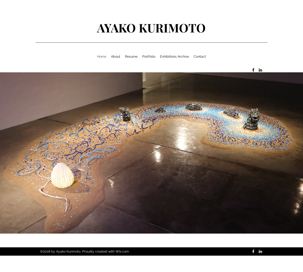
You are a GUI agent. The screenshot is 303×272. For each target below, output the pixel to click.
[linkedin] (260, 70)
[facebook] (253, 70)
